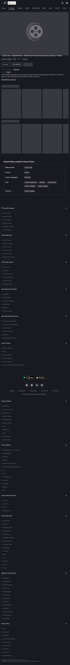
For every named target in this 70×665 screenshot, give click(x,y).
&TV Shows (5, 270)
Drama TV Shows (7, 240)
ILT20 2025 (6, 635)
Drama (8, 72)
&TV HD (5, 507)
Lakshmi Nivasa (6, 59)
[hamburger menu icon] (67, 2)
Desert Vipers (6, 642)
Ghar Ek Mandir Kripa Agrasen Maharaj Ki (13, 365)
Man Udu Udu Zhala (8, 331)
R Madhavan (6, 578)
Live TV (57, 8)
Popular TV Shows (6, 401)
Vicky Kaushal (6, 598)
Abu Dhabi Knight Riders (9, 639)
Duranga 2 (5, 551)
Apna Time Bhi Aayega (8, 301)
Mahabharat (6, 406)
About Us (12, 391)
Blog (4, 629)
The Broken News (7, 544)
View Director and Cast (8, 80)
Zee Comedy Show (7, 358)
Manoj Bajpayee (7, 591)
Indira (4, 433)
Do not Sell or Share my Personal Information (34, 394)
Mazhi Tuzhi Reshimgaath (9, 321)
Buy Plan (12, 3)
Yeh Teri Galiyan (7, 297)
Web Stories (6, 632)
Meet (4, 351)
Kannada (16, 69)
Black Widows (6, 548)
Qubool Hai (6, 308)
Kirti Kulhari (6, 608)
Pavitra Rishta (6, 304)
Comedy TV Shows (7, 250)
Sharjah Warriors (7, 655)
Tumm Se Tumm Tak (8, 409)
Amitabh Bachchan (8, 612)
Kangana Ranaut (7, 615)
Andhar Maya (6, 534)
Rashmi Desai (6, 618)
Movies (20, 8)
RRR (4, 490)
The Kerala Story (7, 477)
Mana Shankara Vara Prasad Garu (11, 467)
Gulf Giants (6, 649)
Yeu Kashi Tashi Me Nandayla (10, 324)
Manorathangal (7, 531)
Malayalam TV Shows (8, 226)
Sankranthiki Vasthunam (9, 463)
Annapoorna (6, 430)
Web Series (35, 8)
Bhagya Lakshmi (7, 355)
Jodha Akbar (6, 294)
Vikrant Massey (7, 581)
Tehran (4, 460)
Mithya (4, 554)
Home (3, 8)
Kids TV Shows (6, 440)
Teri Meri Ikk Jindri (7, 311)
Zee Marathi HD (7, 511)
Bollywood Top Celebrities (8, 573)
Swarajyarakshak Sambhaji (10, 338)
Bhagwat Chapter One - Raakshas (11, 450)
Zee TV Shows (6, 267)
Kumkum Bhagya (7, 416)
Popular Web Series (6, 515)
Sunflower (5, 561)
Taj (3, 558)
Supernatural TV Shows (9, 257)
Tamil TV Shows (7, 220)
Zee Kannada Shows (8, 277)
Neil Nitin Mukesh (7, 605)
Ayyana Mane (6, 521)
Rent (64, 8)
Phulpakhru (6, 335)
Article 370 (5, 480)
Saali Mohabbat (7, 453)
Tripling (5, 564)
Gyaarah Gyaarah (7, 527)
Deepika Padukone (7, 585)
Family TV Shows (7, 247)
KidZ (44, 8)
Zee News (5, 500)
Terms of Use (44, 391)
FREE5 (27, 8)
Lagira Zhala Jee (7, 328)
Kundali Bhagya (7, 419)
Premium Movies (6, 445)
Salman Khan (6, 588)
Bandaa (5, 487)
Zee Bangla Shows (7, 284)
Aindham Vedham (7, 541)
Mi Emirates (6, 652)
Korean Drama (6, 436)
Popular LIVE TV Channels (8, 495)
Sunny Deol (6, 602)
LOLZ (50, 8)
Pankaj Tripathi (6, 595)
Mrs (4, 470)
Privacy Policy (33, 391)
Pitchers (5, 568)
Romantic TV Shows (8, 243)
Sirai (4, 473)
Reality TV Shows (7, 254)
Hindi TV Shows (7, 213)
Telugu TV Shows (7, 223)
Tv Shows (11, 8)
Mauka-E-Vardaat (7, 362)
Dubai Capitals (6, 645)
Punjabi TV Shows (7, 230)
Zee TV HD (5, 504)
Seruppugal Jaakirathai (8, 538)
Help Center (22, 391)
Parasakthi (5, 484)
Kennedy (5, 457)
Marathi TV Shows (7, 216)
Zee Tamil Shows (7, 281)
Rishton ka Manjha (7, 348)
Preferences (55, 391)
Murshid (5, 524)
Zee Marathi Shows (8, 274)
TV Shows (25, 59)
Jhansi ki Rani (6, 413)
